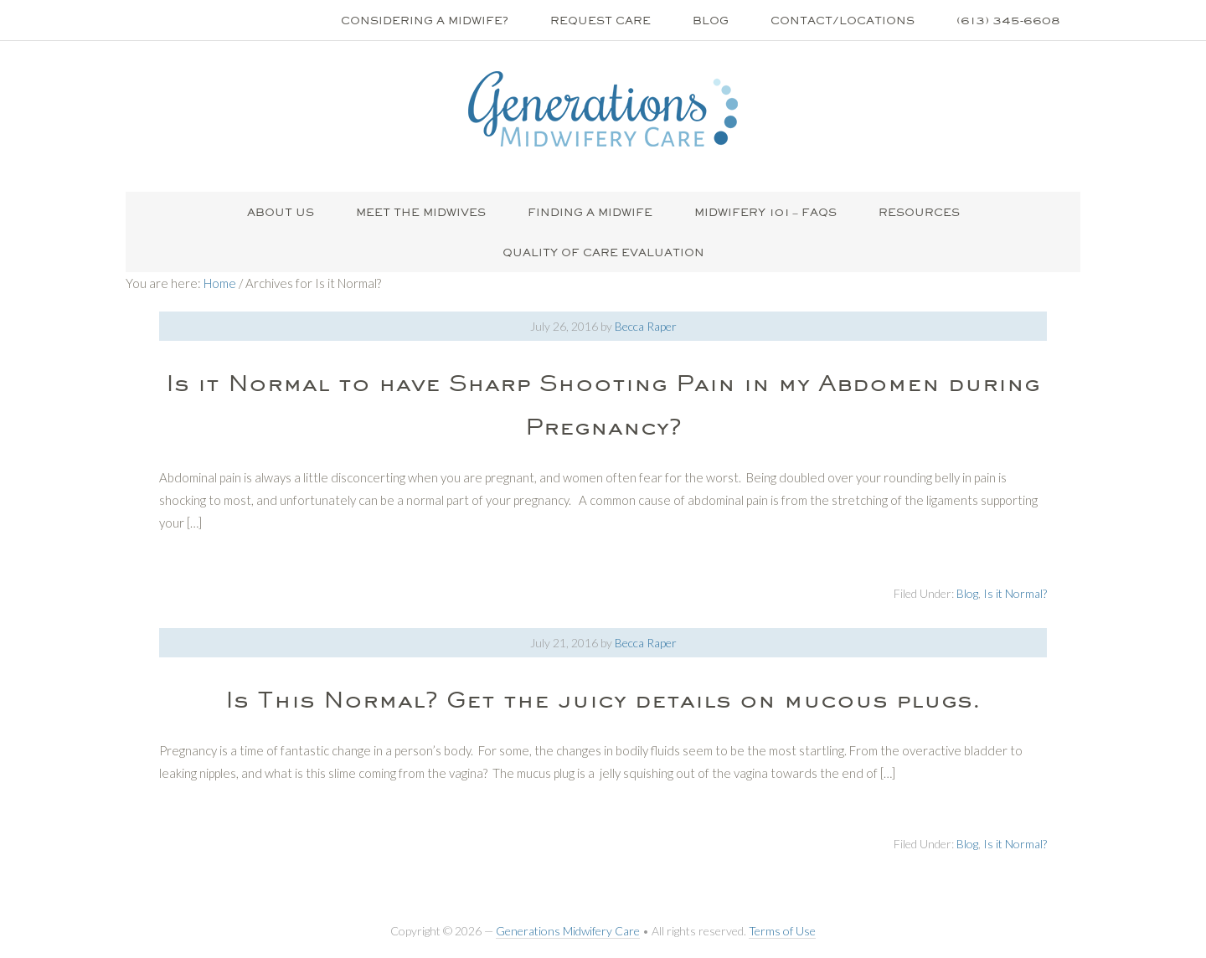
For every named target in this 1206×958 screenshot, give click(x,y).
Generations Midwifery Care (568, 931)
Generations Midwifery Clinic (603, 109)
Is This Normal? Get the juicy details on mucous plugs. (603, 698)
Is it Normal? (1015, 593)
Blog (967, 593)
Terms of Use (782, 931)
